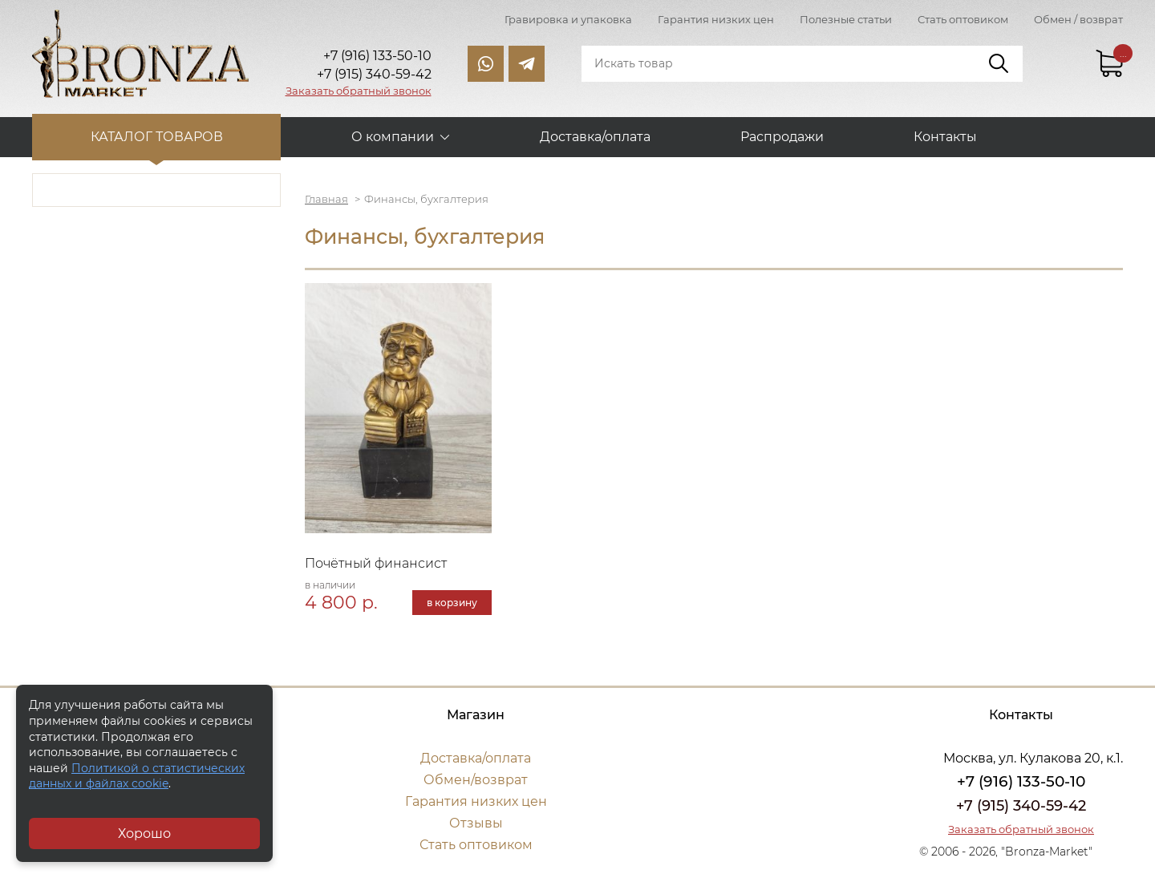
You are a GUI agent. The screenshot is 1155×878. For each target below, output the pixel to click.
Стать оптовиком (963, 19)
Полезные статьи (846, 19)
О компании (392, 136)
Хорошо (144, 833)
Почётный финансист (376, 563)
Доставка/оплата (595, 136)
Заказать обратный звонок (359, 90)
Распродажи (782, 136)
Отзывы (476, 823)
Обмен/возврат (476, 779)
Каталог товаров (157, 136)
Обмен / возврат (1078, 19)
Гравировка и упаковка (568, 19)
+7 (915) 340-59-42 (1021, 806)
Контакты (945, 136)
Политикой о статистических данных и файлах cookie (137, 776)
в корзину (452, 603)
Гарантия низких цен (716, 19)
